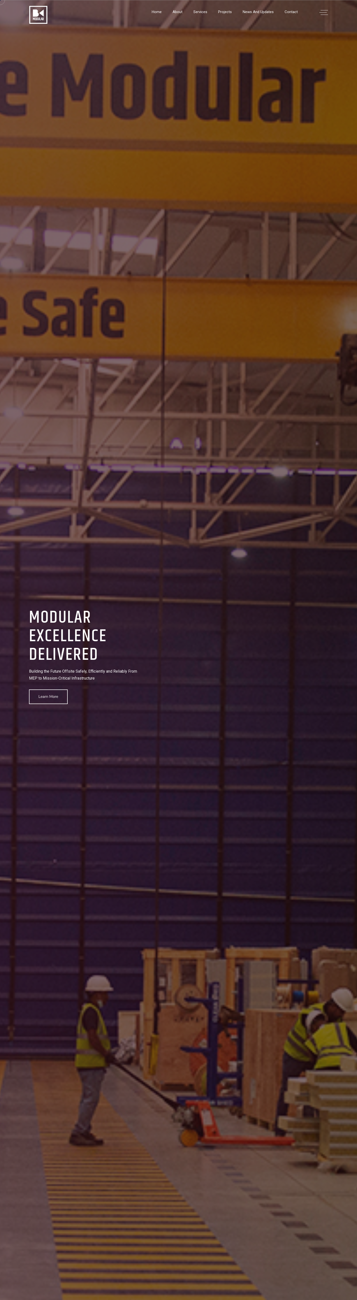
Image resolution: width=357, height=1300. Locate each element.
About (177, 12)
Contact (291, 12)
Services (200, 12)
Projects (225, 12)
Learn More (48, 696)
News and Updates (258, 12)
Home (157, 12)
